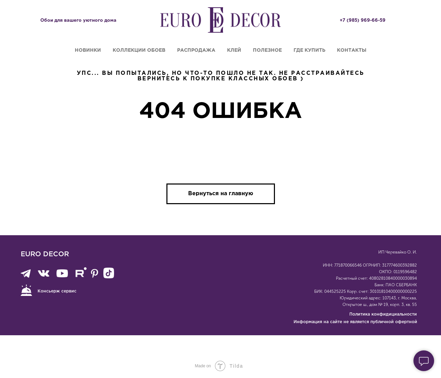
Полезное (267, 50)
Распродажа (196, 50)
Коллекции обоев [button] (139, 50)
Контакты (351, 50)
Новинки (88, 50)
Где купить (309, 50)
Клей (234, 50)
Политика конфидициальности (383, 314)
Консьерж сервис (57, 291)
